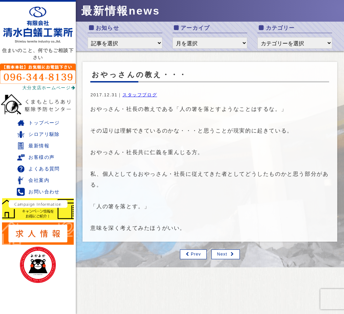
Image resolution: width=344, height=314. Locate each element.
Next (222, 254)
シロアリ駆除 (38, 134)
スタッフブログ (139, 94)
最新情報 (33, 146)
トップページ (38, 123)
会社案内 (33, 180)
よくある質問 (38, 169)
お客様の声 (35, 157)
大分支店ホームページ (49, 87)
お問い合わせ (38, 192)
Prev (195, 254)
